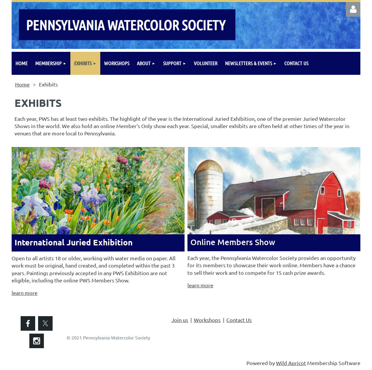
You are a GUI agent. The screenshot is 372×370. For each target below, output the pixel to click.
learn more (24, 293)
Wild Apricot (291, 363)
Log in (353, 9)
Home (22, 84)
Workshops (207, 320)
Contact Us (239, 320)
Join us (179, 320)
